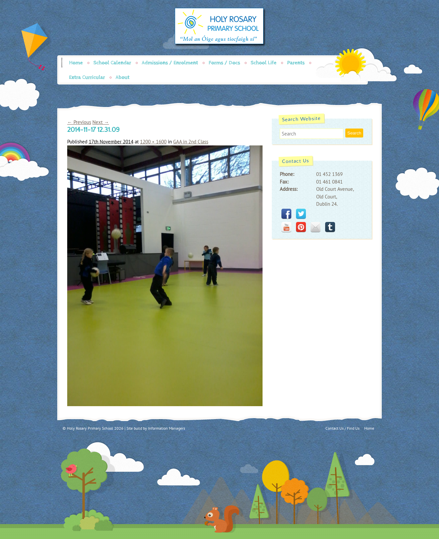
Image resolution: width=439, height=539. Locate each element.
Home (76, 63)
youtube (286, 227)
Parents (296, 63)
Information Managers (166, 428)
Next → (100, 122)
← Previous (79, 122)
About (122, 77)
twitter (301, 214)
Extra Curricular (87, 77)
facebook (286, 214)
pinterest (301, 227)
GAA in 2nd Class (190, 141)
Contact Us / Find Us (342, 428)
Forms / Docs (224, 63)
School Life (263, 63)
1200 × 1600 (153, 141)
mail (315, 227)
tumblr (330, 227)
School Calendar (112, 63)
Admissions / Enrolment (170, 63)
